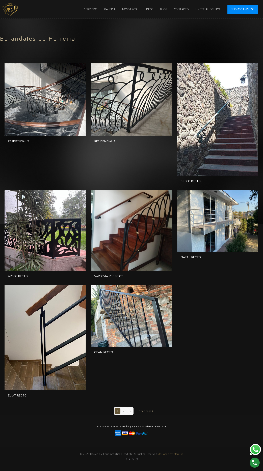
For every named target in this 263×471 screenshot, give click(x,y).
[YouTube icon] (129, 459)
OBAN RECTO (103, 352)
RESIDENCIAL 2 (18, 141)
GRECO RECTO (191, 181)
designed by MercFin (170, 453)
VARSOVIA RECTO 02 (108, 276)
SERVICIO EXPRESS (242, 9)
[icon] (137, 459)
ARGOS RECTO (18, 276)
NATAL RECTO (191, 257)
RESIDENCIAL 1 (104, 141)
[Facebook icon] (126, 459)
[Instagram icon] (133, 459)
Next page (146, 410)
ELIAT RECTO (17, 395)
